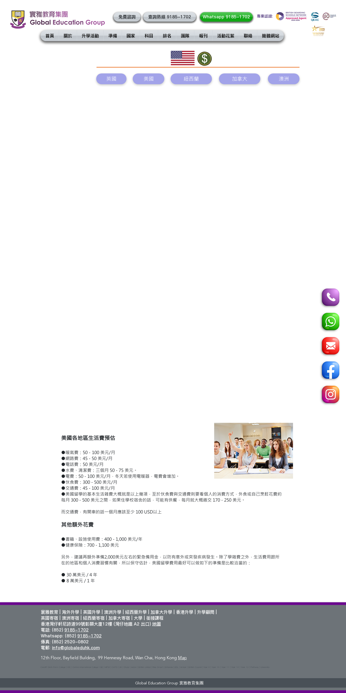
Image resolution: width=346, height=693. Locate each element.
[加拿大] (239, 78)
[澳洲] (284, 78)
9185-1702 (76, 630)
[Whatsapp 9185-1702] (226, 17)
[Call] (330, 298)
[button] (127, 17)
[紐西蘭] (191, 78)
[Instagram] (330, 395)
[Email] (330, 346)
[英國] (111, 78)
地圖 (156, 624)
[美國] (148, 78)
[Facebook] (330, 371)
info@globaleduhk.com (76, 648)
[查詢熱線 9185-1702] (169, 17)
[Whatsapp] (330, 322)
